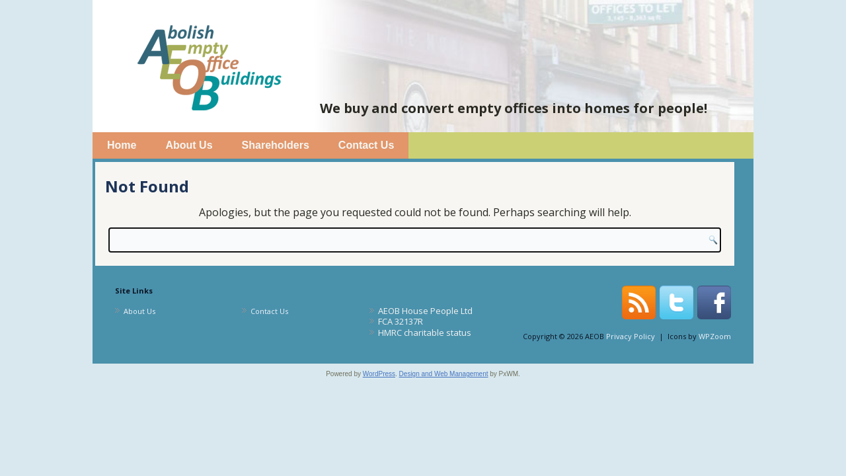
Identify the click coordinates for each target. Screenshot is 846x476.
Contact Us (366, 145)
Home (121, 145)
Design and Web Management (443, 373)
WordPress (379, 373)
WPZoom (715, 336)
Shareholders (275, 145)
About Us (188, 145)
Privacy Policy (630, 336)
